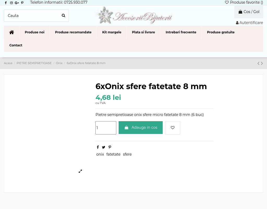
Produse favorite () (243, 2)
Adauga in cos (140, 127)
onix (100, 154)
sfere (127, 154)
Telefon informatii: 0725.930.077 (59, 2)
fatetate (113, 154)
